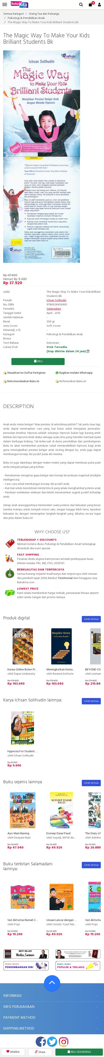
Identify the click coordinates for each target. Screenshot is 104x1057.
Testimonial (65, 578)
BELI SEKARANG (79, 1052)
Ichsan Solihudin (56, 300)
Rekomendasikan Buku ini (21, 381)
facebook (40, 1041)
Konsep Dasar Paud (58, 833)
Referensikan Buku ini (70, 381)
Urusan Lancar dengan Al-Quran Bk (67, 920)
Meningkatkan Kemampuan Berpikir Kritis (72, 669)
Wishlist (13, 1052)
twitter (52, 1041)
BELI (38, 361)
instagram (63, 1041)
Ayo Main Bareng (18, 833)
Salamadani (54, 308)
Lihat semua (91, 619)
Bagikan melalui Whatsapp (74, 372)
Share (40, 1052)
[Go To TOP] (52, 983)
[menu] (4, 4)
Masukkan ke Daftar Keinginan (24, 372)
